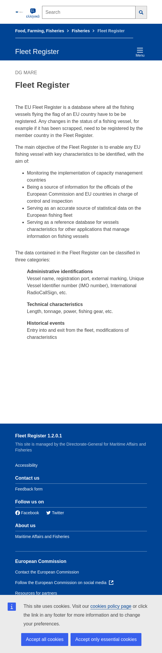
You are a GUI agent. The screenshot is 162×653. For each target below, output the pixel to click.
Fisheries (81, 30)
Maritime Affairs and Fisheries (42, 536)
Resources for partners (36, 593)
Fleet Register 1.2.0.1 (38, 435)
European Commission (40, 561)
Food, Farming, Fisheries (39, 30)
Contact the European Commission (47, 572)
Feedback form (29, 489)
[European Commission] (19, 12)
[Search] (141, 12)
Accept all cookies (45, 639)
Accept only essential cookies (106, 639)
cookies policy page (110, 606)
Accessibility (26, 465)
